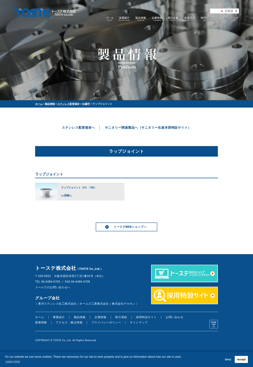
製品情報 (141, 19)
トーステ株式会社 (45, 16)
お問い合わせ (231, 19)
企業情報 (157, 19)
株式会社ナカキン (123, 303)
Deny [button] (228, 359)
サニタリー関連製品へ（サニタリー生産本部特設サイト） (148, 127)
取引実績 (173, 19)
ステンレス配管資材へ (78, 127)
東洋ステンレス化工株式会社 (57, 303)
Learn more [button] (13, 361)
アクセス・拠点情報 (69, 322)
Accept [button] (241, 359)
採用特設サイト (209, 19)
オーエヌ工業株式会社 (94, 303)
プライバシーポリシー (106, 322)
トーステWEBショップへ (130, 226)
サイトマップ (139, 322)
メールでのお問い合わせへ (53, 287)
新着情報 (190, 19)
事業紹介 (124, 19)
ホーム (110, 19)
